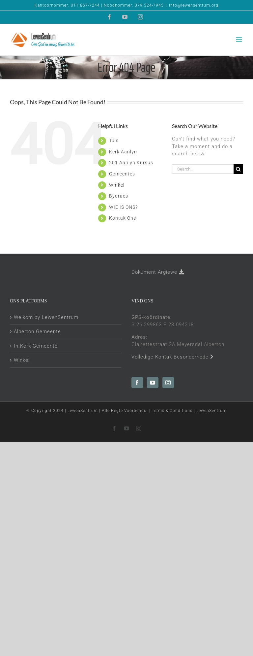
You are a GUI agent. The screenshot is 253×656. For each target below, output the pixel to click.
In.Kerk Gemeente (36, 346)
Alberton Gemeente (37, 331)
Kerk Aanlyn (123, 151)
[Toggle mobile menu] (239, 39)
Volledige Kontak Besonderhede (172, 357)
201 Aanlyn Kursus (131, 162)
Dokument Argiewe (157, 272)
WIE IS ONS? (123, 207)
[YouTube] (152, 382)
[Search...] (203, 169)
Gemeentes (122, 173)
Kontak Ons (122, 218)
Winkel (117, 185)
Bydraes (118, 196)
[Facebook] (137, 382)
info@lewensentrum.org (193, 5)
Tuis (114, 140)
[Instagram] (168, 382)
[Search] (238, 169)
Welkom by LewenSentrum (46, 317)
